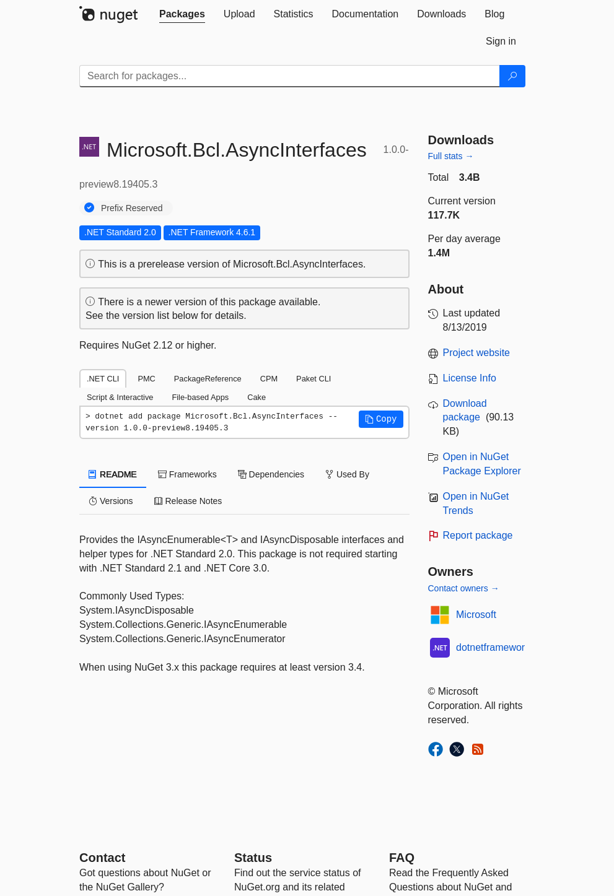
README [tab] (113, 474)
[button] (381, 419)
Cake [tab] (256, 397)
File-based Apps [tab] (200, 397)
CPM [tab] (269, 378)
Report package (478, 535)
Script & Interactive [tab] (120, 397)
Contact (102, 857)
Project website (477, 352)
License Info (469, 378)
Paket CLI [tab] (313, 378)
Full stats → (451, 156)
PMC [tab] (146, 378)
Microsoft (476, 614)
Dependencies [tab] (271, 474)
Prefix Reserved (132, 208)
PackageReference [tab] (208, 378)
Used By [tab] (347, 474)
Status (253, 857)
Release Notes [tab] (188, 501)
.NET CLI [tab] (103, 378)
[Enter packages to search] (289, 76)
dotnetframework (493, 647)
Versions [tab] (111, 501)
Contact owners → (463, 588)
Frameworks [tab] (187, 474)
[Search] (512, 76)
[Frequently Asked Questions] (401, 857)
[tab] (182, 14)
